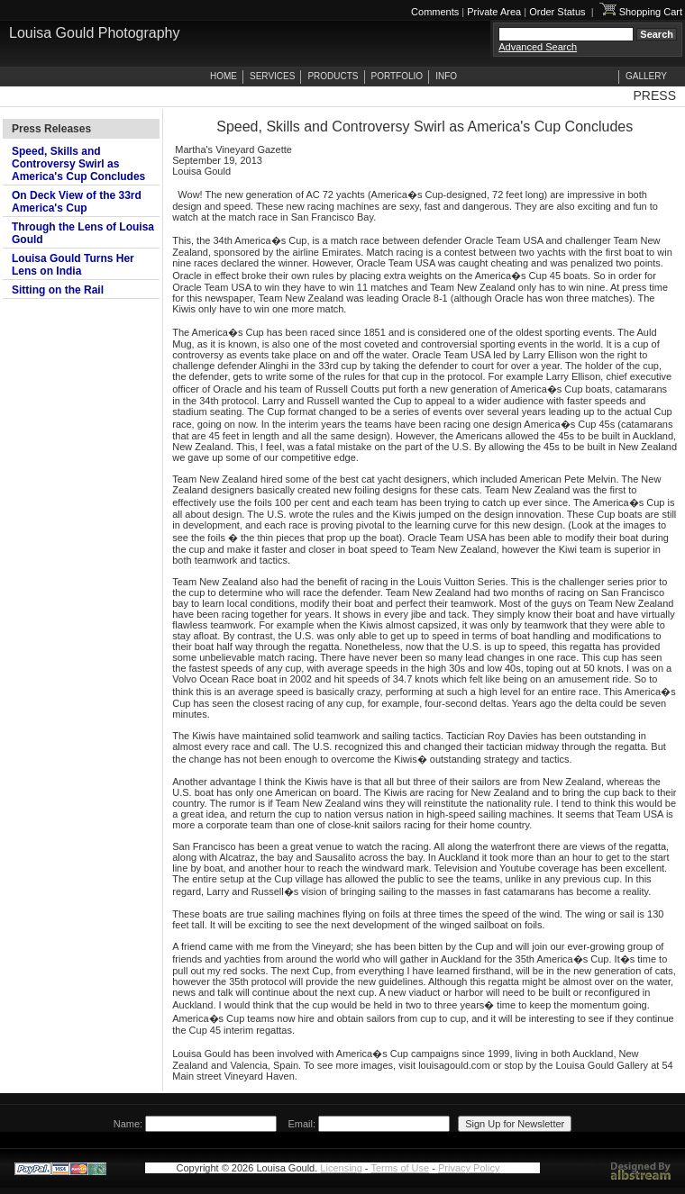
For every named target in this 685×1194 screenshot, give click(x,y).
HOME (223, 76)
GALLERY (646, 76)
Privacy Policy (468, 1167)
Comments (435, 11)
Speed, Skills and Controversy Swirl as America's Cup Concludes (78, 164)
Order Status (557, 11)
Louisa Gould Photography (94, 33)
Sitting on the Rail (58, 290)
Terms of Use (399, 1167)
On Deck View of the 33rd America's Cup (77, 201)
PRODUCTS (332, 76)
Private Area (494, 11)
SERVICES (272, 76)
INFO (446, 76)
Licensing (340, 1167)
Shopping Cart (640, 11)
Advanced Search (537, 46)
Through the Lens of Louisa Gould (83, 233)
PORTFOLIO (397, 76)
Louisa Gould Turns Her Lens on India (73, 264)
